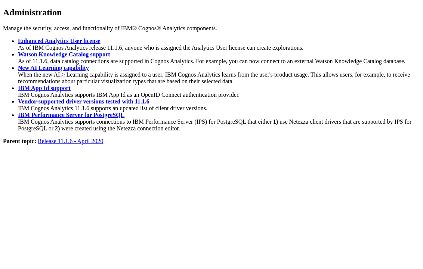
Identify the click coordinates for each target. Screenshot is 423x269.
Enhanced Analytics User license (59, 41)
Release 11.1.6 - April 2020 (70, 141)
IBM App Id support (44, 88)
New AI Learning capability (53, 68)
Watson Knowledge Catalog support (64, 54)
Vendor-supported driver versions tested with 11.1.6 (83, 101)
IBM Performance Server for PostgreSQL (71, 115)
